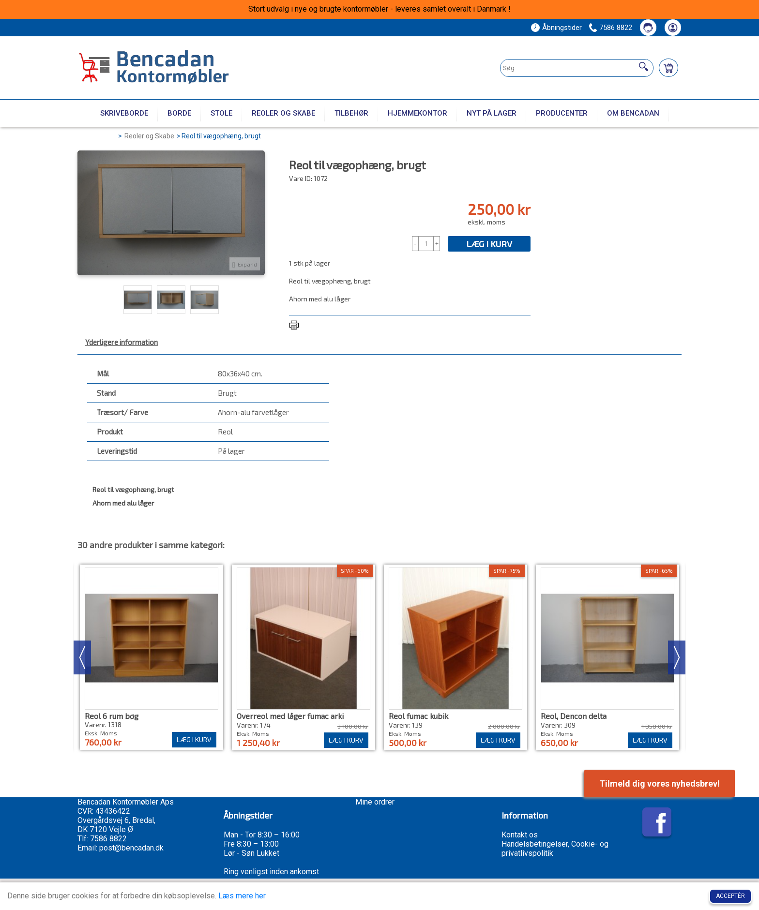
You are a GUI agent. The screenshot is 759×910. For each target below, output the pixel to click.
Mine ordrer (375, 801)
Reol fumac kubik (418, 716)
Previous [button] (82, 657)
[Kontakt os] (648, 27)
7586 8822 (615, 27)
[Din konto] (673, 27)
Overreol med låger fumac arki (290, 716)
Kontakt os (519, 834)
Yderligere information (121, 342)
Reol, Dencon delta (574, 716)
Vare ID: (300, 178)
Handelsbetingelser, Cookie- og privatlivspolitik (554, 848)
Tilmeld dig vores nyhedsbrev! (659, 783)
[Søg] (643, 67)
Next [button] (676, 657)
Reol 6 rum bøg (111, 716)
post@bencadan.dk (131, 847)
